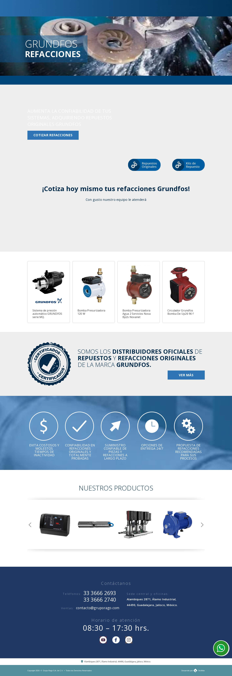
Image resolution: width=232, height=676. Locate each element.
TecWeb (201, 671)
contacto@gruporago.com (97, 608)
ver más (186, 375)
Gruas (127, 8)
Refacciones (65, 8)
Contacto (145, 8)
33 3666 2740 (99, 599)
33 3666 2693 (99, 592)
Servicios (111, 8)
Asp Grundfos (89, 8)
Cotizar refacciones (52, 135)
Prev (30, 525)
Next (202, 525)
